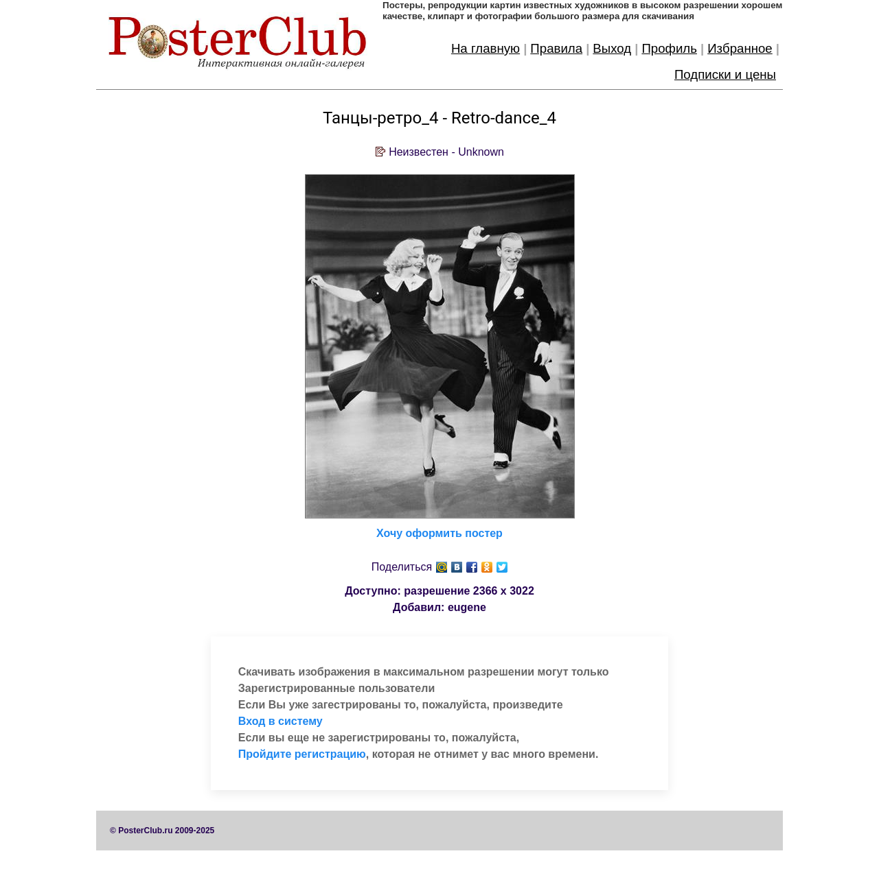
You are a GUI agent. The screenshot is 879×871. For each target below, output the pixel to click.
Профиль (669, 48)
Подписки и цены (725, 74)
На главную (485, 48)
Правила (556, 48)
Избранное (740, 48)
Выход (612, 48)
